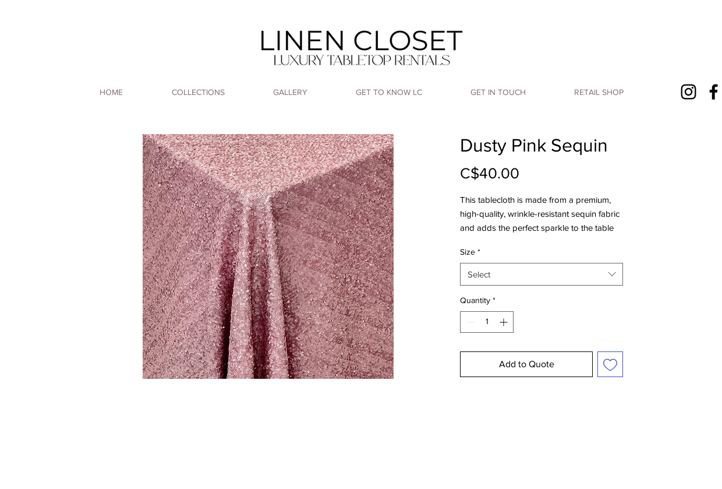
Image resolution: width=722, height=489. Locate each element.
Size (470, 251)
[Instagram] (688, 92)
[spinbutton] (486, 322)
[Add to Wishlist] (610, 364)
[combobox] (541, 274)
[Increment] (504, 322)
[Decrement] (469, 322)
